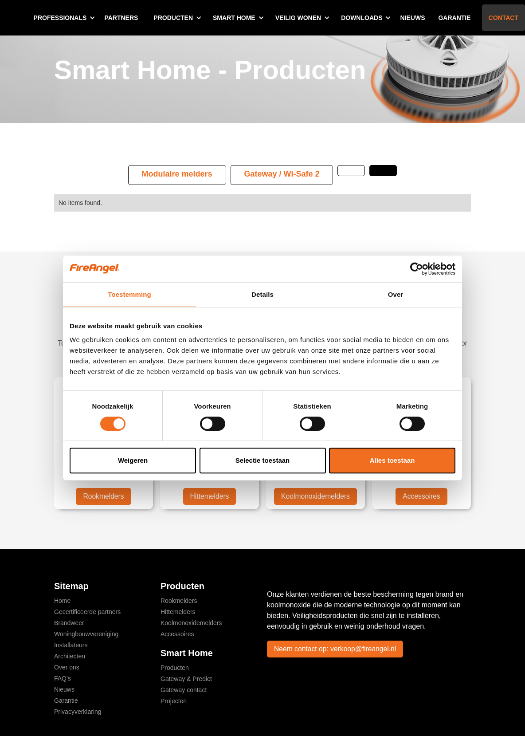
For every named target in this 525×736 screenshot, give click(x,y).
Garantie (454, 17)
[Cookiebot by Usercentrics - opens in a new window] (416, 269)
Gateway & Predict (186, 678)
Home (62, 600)
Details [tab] (262, 294)
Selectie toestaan (262, 460)
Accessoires (421, 496)
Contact (503, 17)
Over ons (66, 667)
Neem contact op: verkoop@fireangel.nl (336, 649)
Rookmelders (103, 496)
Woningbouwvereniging (86, 634)
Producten (175, 667)
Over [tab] (396, 294)
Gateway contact (184, 689)
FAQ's (62, 678)
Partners (121, 17)
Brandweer (69, 622)
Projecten (174, 701)
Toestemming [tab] (129, 294)
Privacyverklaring (78, 711)
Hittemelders (210, 496)
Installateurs (70, 645)
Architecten (69, 656)
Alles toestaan (392, 460)
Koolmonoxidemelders (315, 496)
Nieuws (412, 17)
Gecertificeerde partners (87, 611)
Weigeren (133, 460)
